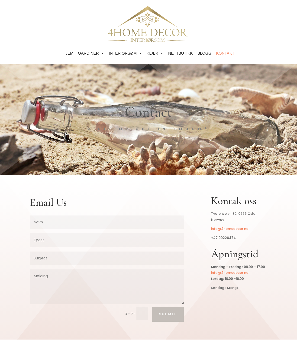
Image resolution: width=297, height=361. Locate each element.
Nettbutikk (180, 53)
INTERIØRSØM (125, 53)
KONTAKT (225, 53)
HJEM (68, 53)
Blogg (204, 53)
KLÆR (155, 53)
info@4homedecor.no (230, 228)
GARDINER (91, 53)
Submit (168, 314)
